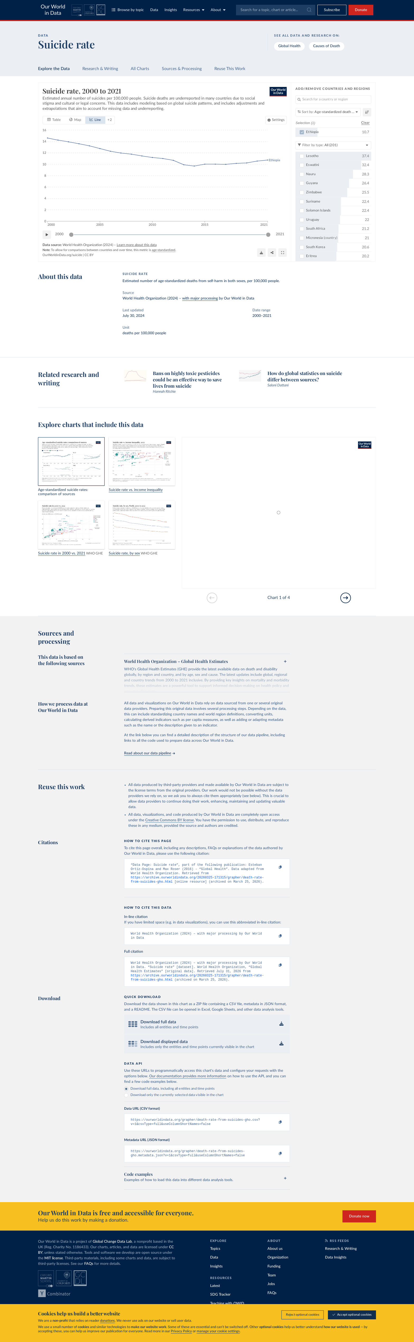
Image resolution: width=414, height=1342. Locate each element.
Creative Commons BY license (169, 820)
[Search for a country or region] (333, 99)
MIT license (53, 1267)
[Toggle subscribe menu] (331, 10)
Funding (273, 1275)
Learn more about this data (137, 245)
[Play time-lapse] (47, 234)
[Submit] (309, 10)
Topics (215, 1257)
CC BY (88, 254)
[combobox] (275, 10)
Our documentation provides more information (187, 1082)
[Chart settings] (276, 120)
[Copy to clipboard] (274, 867)
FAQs (88, 1272)
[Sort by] (328, 112)
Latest (215, 1294)
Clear (365, 122)
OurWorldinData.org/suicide (62, 254)
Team (271, 1284)
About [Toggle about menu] (218, 10)
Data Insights (335, 1266)
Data (154, 10)
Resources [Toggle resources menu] (193, 10)
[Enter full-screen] (282, 252)
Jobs (271, 1292)
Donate (361, 10)
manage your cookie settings (218, 1331)
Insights (170, 10)
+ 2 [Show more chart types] (109, 119)
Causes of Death (326, 46)
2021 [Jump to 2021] (280, 234)
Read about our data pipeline (149, 753)
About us (275, 1257)
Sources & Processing (182, 69)
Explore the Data (54, 69)
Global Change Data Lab (112, 1250)
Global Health (289, 46)
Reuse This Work (229, 69)
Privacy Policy (181, 1331)
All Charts (140, 69)
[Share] (272, 252)
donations (107, 1321)
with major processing (200, 298)
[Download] (261, 252)
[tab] (54, 120)
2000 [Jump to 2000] (59, 234)
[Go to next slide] (345, 598)
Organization (277, 1266)
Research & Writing (100, 69)
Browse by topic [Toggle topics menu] (128, 10)
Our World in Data (53, 10)
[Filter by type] (333, 145)
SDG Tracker (220, 1303)
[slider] (71, 234)
